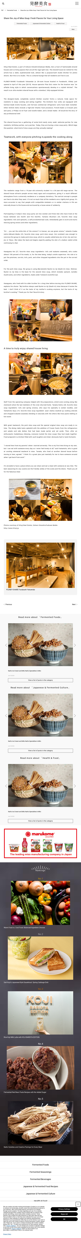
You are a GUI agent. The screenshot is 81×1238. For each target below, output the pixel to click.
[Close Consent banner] (78, 1204)
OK (64, 1219)
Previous (8, 604)
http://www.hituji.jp (11, 528)
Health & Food (60, 23)
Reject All (64, 1214)
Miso (73, 29)
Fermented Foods (12, 10)
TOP (2, 10)
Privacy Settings (64, 1209)
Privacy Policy (7, 1234)
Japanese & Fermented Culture (41, 23)
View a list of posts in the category (40, 680)
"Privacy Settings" (11, 1225)
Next (74, 604)
